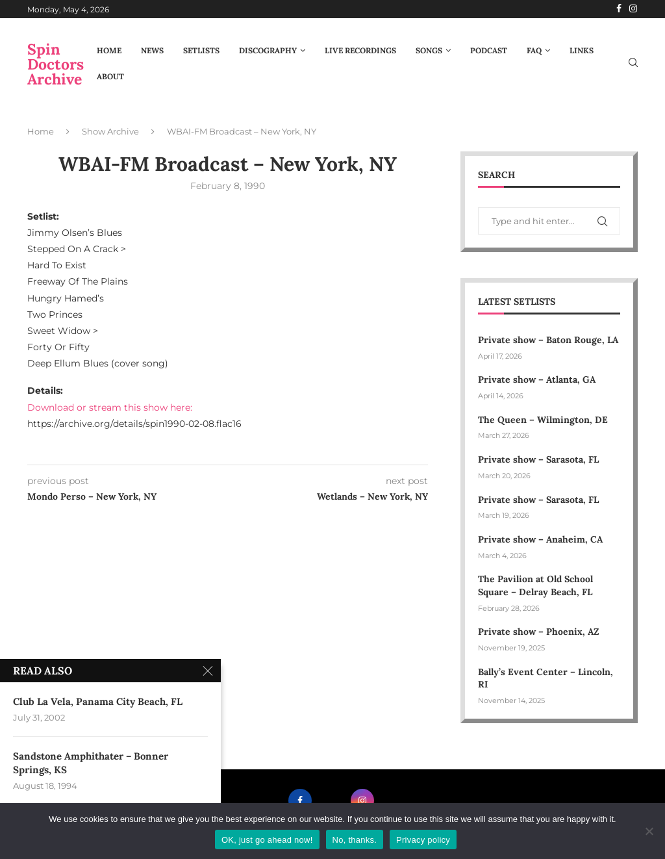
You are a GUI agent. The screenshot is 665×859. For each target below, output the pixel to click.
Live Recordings (360, 50)
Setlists (201, 50)
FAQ (534, 50)
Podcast (488, 50)
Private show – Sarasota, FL (538, 459)
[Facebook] (619, 9)
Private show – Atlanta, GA (537, 379)
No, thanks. (354, 840)
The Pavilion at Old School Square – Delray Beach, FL (536, 585)
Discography (268, 50)
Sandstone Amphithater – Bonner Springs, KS (90, 766)
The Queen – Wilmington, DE (543, 420)
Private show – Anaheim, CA (540, 539)
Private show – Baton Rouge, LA (548, 340)
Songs (429, 50)
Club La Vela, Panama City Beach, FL (97, 703)
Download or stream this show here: (109, 407)
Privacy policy (423, 840)
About (110, 76)
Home (109, 50)
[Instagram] (633, 9)
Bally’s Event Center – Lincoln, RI (545, 678)
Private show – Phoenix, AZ (538, 631)
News (152, 50)
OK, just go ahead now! (267, 840)
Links (582, 50)
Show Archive (110, 131)
